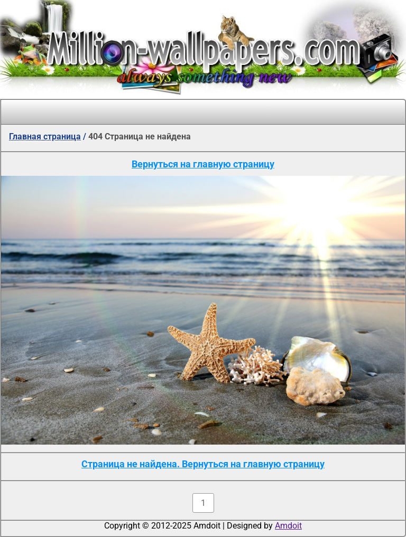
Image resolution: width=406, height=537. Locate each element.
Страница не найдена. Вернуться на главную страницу (203, 463)
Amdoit (288, 526)
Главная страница (45, 136)
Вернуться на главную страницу (203, 163)
